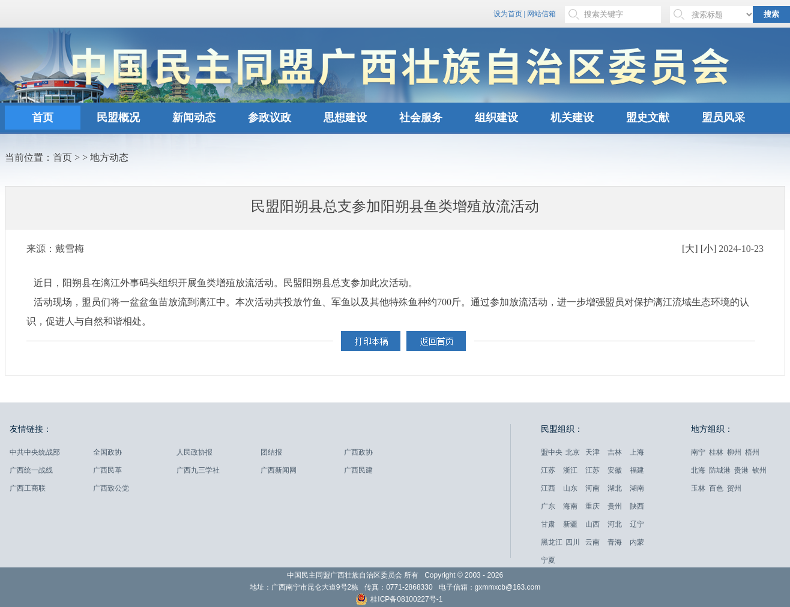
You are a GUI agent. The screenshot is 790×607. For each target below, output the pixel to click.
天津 (592, 452)
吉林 (615, 452)
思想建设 (345, 118)
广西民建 (358, 470)
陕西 (637, 506)
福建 (637, 470)
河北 (615, 524)
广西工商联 (28, 488)
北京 (572, 452)
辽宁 (637, 524)
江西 (548, 488)
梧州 (752, 452)
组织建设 (496, 118)
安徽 (615, 470)
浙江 (570, 470)
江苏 (548, 470)
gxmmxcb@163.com (508, 587)
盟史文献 (647, 118)
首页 (42, 118)
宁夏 (548, 560)
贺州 (734, 488)
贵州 (615, 506)
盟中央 (551, 452)
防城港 (720, 470)
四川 (572, 542)
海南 (570, 506)
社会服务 (420, 118)
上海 (637, 452)
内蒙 (637, 542)
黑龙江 (551, 542)
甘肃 (548, 524)
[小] (709, 249)
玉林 (698, 488)
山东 (570, 488)
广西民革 (107, 470)
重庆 (592, 506)
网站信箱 (541, 14)
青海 (615, 542)
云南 (592, 542)
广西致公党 (111, 488)
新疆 (570, 524)
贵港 (741, 470)
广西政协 (358, 452)
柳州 (734, 452)
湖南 (637, 488)
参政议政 (269, 118)
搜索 (771, 14)
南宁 (698, 452)
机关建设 (572, 118)
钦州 (759, 470)
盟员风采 (723, 118)
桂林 (716, 452)
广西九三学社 (198, 470)
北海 (698, 470)
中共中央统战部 (35, 452)
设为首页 (507, 14)
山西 (592, 524)
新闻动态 (194, 118)
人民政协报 (194, 452)
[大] (690, 249)
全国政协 (107, 452)
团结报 (271, 452)
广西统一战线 (31, 470)
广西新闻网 (279, 470)
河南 (592, 488)
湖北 (615, 488)
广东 (548, 506)
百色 (716, 488)
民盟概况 (118, 118)
